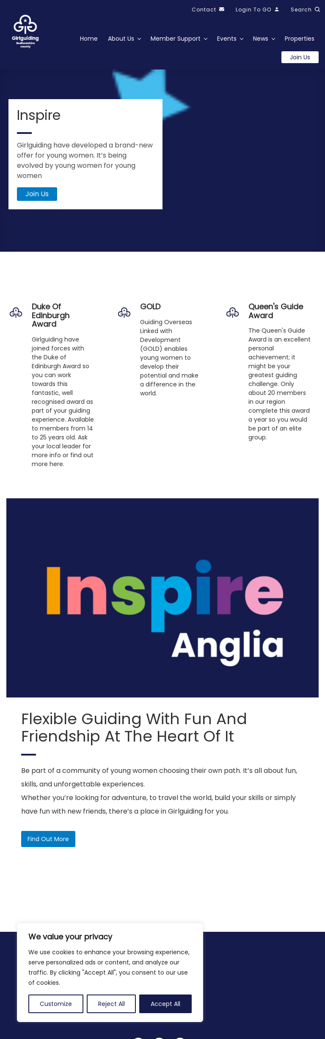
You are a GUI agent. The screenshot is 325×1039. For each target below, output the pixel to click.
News (260, 38)
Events (227, 38)
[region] (110, 972)
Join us (300, 57)
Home (89, 38)
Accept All (165, 1004)
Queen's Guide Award (275, 311)
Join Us (37, 194)
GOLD (150, 306)
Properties (299, 38)
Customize (56, 1004)
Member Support (176, 38)
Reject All (111, 1004)
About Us (121, 38)
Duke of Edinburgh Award (50, 315)
